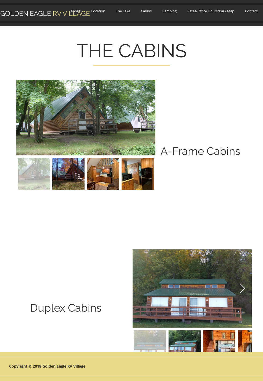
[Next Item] (146, 117)
